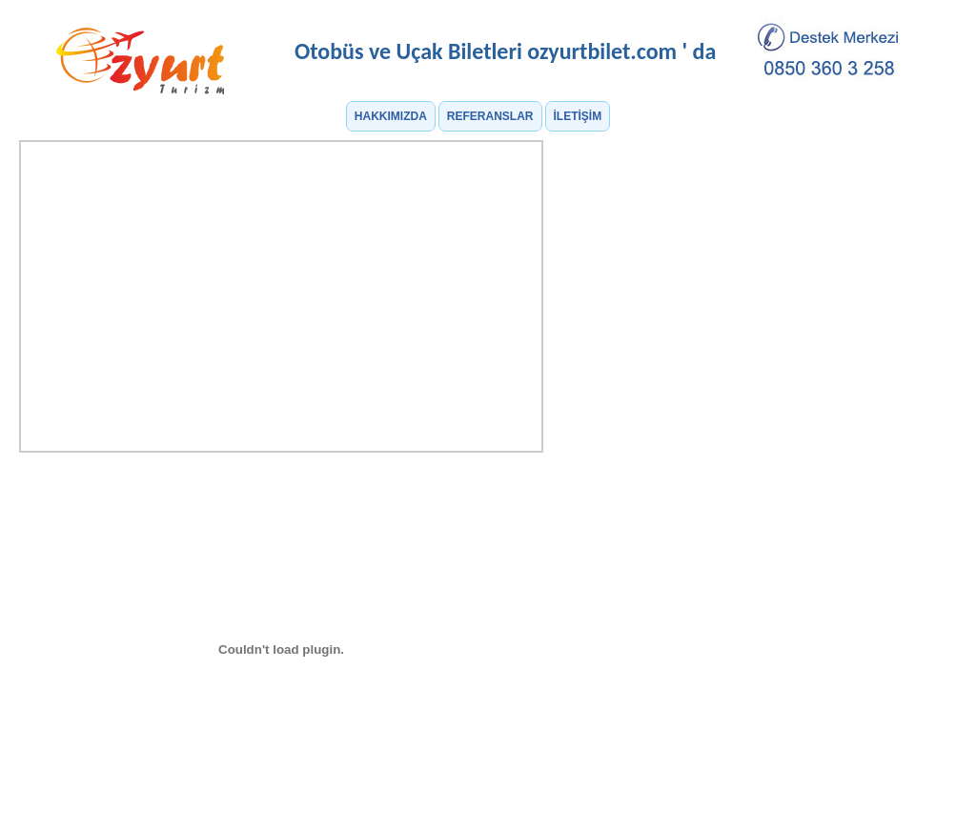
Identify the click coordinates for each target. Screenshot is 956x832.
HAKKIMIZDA (391, 116)
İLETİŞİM (578, 116)
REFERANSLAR (490, 116)
